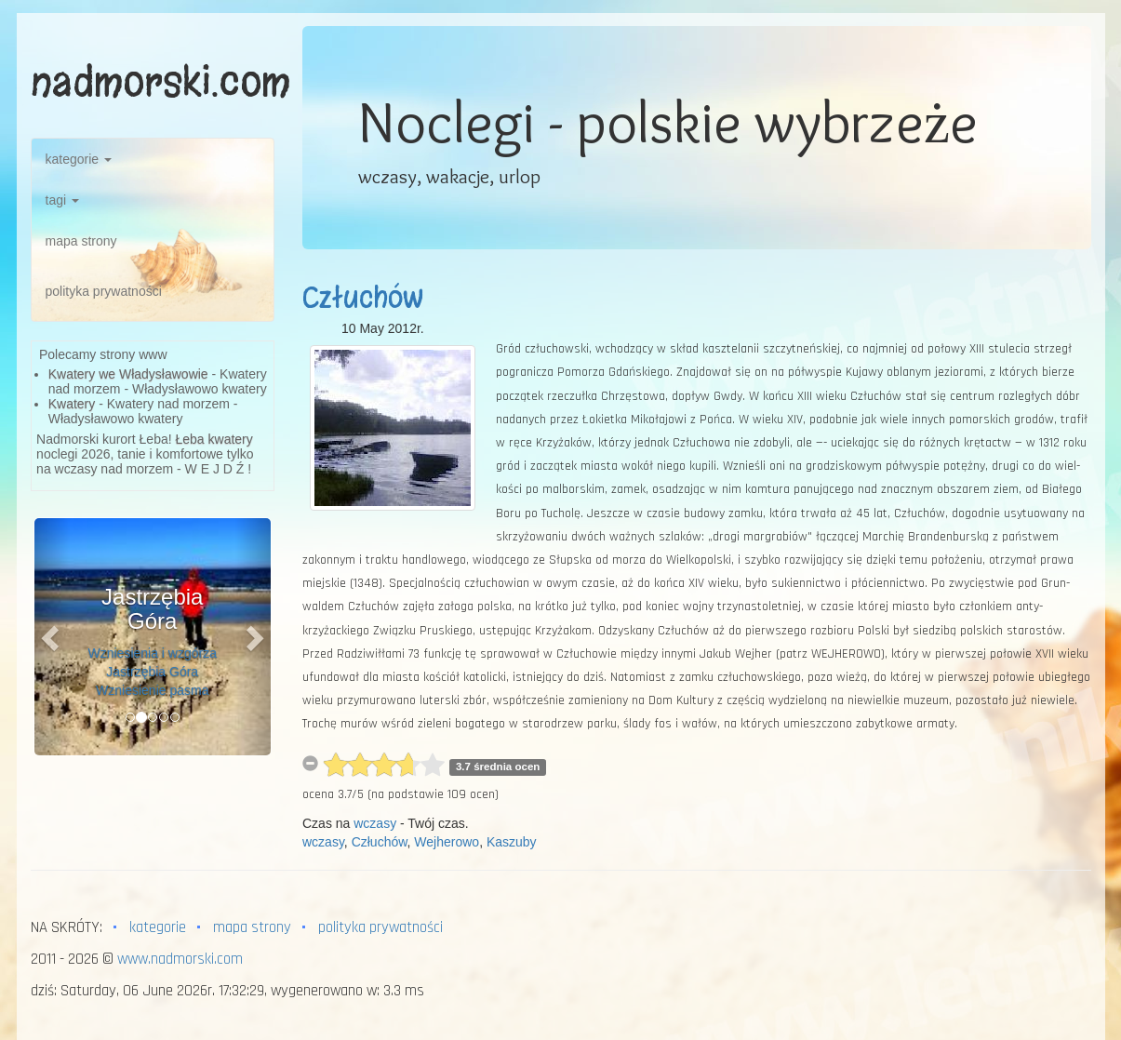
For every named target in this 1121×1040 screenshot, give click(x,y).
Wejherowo (446, 841)
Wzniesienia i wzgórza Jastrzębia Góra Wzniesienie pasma (153, 672)
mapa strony (81, 240)
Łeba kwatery (214, 439)
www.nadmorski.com (180, 959)
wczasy (375, 823)
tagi (62, 200)
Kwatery (72, 403)
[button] (52, 636)
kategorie (79, 159)
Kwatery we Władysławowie (128, 374)
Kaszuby (512, 841)
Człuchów (362, 297)
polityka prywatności (104, 291)
